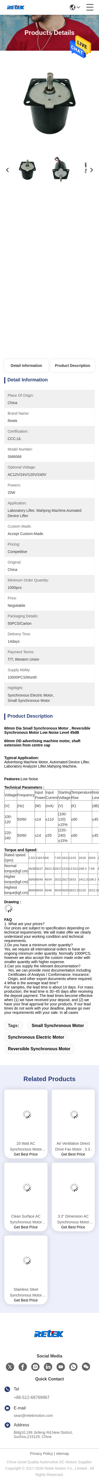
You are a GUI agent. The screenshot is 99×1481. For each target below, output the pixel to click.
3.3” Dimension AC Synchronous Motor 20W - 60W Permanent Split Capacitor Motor (73, 1219)
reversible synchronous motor (39, 1049)
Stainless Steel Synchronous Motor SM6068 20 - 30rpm (26, 1292)
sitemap (62, 1453)
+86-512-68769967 (32, 1397)
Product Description (72, 365)
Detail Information (26, 365)
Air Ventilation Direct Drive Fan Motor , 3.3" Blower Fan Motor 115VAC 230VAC (73, 1146)
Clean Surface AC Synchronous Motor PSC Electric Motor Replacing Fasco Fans (25, 1219)
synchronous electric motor (36, 1037)
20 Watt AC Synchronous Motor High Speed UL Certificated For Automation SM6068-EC (25, 1146)
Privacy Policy (41, 1453)
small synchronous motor (58, 1025)
